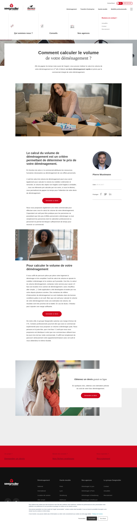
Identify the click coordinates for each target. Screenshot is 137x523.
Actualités (107, 491)
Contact (106, 486)
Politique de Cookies (97, 514)
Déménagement (72, 9)
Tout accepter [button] (91, 518)
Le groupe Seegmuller (112, 480)
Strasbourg (63, 495)
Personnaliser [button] (81, 518)
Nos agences (87, 480)
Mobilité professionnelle (119, 9)
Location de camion (43, 495)
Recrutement (108, 495)
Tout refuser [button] (103, 518)
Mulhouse (62, 500)
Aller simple (41, 500)
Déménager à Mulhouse (89, 500)
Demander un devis (52, 200)
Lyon (61, 491)
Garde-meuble (102, 9)
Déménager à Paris (88, 491)
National (40, 486)
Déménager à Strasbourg (90, 495)
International (41, 491)
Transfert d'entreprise (87, 9)
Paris (61, 486)
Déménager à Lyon (88, 486)
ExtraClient (111, 3)
